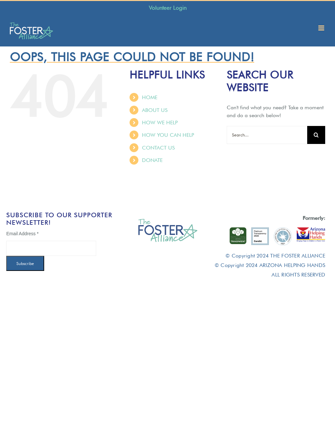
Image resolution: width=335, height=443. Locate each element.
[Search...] (267, 135)
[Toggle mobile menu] (321, 28)
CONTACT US (158, 148)
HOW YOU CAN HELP (168, 135)
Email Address (22, 233)
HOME (149, 97)
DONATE (152, 160)
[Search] (316, 135)
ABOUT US (155, 110)
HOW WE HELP (160, 122)
